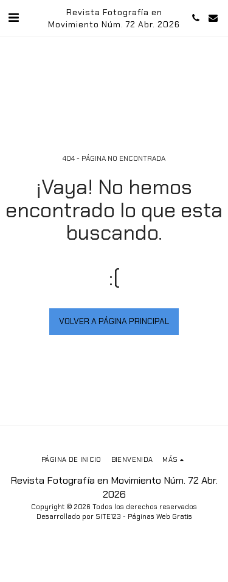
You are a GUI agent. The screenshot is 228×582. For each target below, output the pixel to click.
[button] (13, 17)
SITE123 (108, 516)
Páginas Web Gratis (160, 516)
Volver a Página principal (114, 321)
